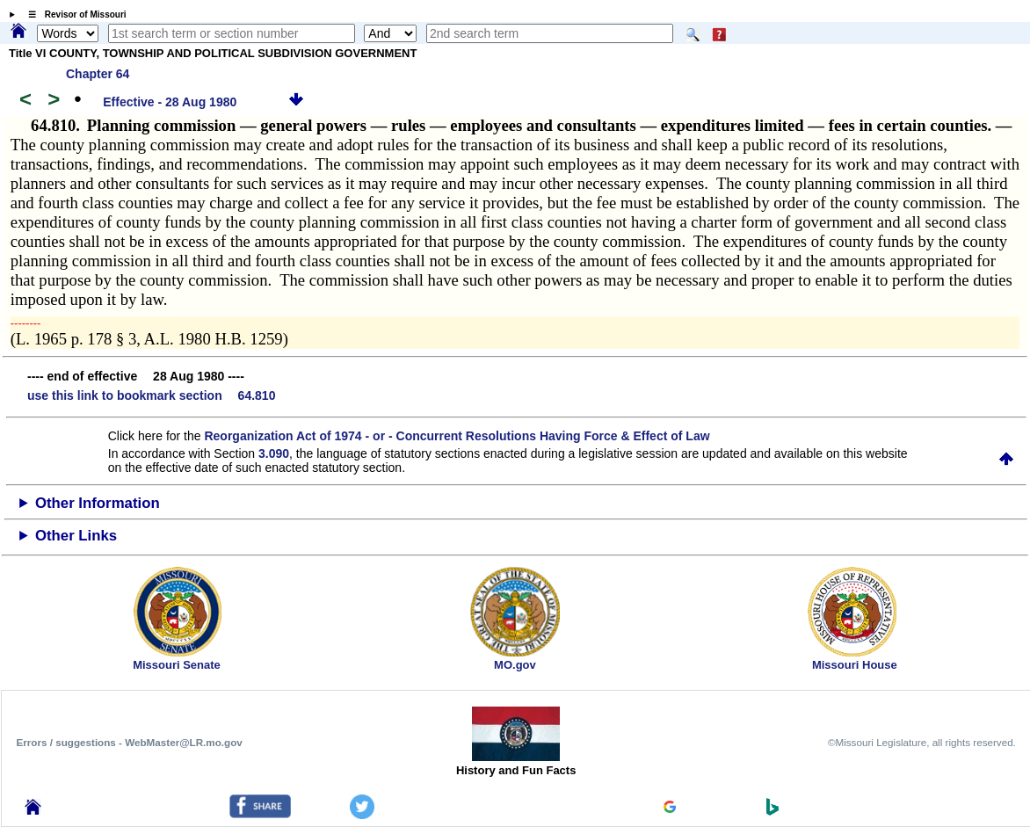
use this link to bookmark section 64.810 (151, 395)
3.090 (273, 453)
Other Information (97, 503)
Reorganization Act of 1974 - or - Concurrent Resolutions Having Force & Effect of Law (456, 436)
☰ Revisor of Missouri (73, 14)
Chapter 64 (97, 74)
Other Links (76, 535)
